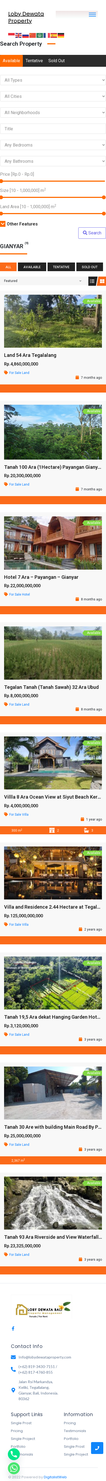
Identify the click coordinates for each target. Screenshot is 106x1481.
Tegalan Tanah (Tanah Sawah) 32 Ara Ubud (51, 687)
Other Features (19, 224)
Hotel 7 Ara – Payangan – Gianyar (41, 577)
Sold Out (56, 60)
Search (92, 232)
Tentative (34, 60)
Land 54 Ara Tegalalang (30, 355)
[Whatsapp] (14, 1468)
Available (11, 60)
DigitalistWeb (55, 1477)
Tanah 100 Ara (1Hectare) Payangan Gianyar (53, 467)
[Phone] (14, 1454)
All (8, 267)
